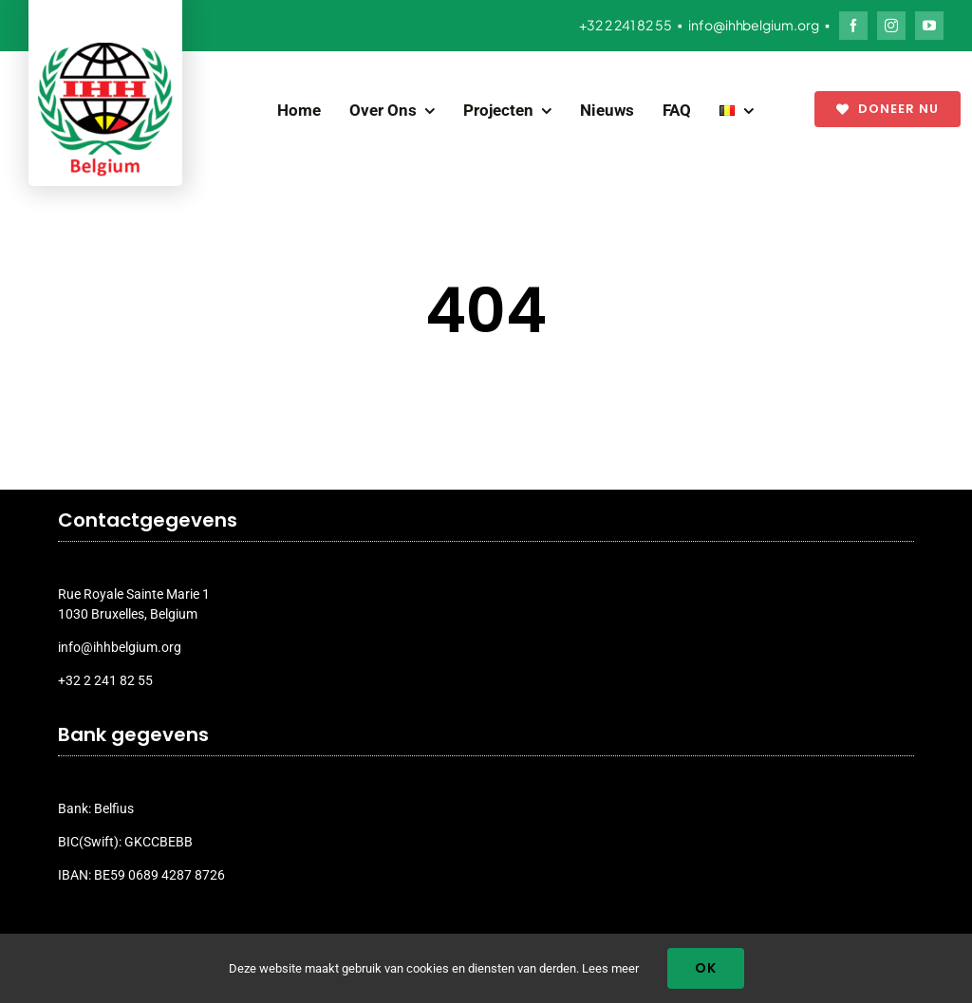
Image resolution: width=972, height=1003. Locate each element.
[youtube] (929, 25)
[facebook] (853, 25)
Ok (706, 967)
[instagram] (891, 25)
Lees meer (610, 968)
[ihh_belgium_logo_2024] (105, 49)
